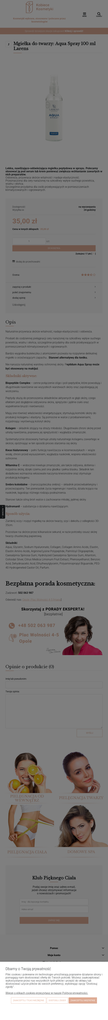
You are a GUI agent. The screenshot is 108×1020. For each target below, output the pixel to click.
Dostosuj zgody (57, 1000)
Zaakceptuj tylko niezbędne (28, 1000)
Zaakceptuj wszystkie (83, 1000)
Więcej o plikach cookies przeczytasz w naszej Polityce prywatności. (47, 993)
